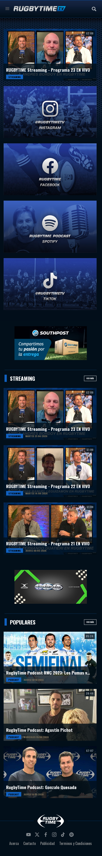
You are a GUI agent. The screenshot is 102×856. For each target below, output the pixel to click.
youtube (29, 836)
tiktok (63, 836)
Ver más (90, 378)
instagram (55, 836)
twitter (38, 836)
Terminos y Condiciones (75, 843)
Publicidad (47, 843)
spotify (72, 836)
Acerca (14, 843)
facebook (46, 836)
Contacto (29, 843)
